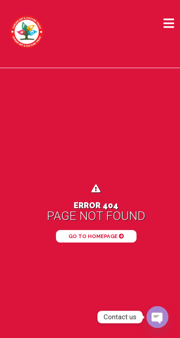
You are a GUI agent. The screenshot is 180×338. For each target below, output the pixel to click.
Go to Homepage (96, 236)
